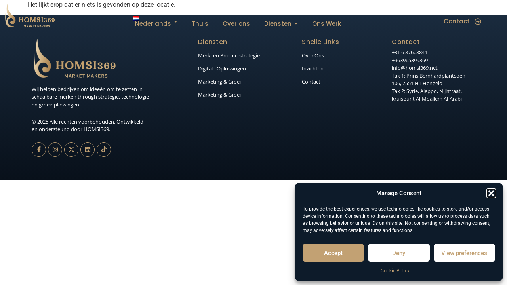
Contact (311, 81)
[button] (491, 193)
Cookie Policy (395, 271)
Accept (333, 252)
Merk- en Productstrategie (229, 55)
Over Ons (313, 55)
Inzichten (313, 68)
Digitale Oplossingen (222, 68)
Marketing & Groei (219, 81)
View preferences (464, 252)
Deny (398, 252)
